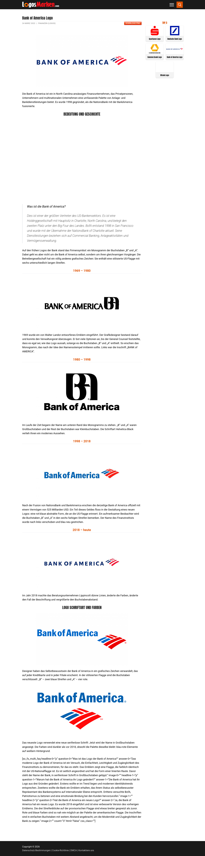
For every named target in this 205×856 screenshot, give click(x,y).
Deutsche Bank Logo (174, 39)
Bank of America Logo (174, 57)
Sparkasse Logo (154, 39)
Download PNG (133, 23)
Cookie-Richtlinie (60, 850)
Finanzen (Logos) (47, 23)
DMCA (73, 850)
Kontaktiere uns (86, 850)
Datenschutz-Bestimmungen (36, 850)
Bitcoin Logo (164, 75)
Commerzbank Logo (154, 57)
